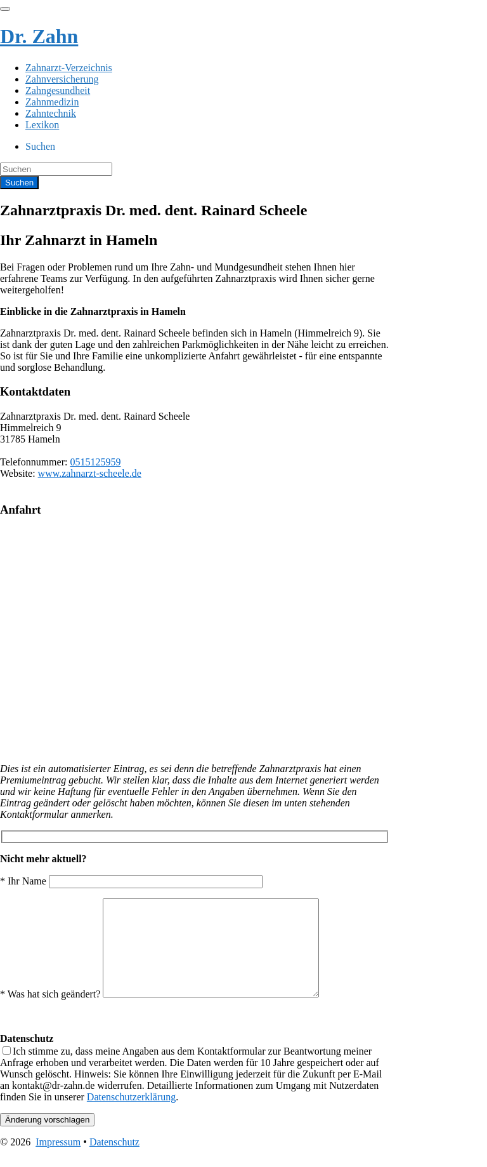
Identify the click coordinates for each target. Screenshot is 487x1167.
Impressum (58, 1161)
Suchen (40, 146)
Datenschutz (114, 1161)
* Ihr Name (131, 881)
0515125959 (95, 462)
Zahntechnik (50, 113)
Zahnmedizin (52, 102)
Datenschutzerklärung (131, 1115)
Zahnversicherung (62, 79)
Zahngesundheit (57, 90)
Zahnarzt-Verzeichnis (68, 67)
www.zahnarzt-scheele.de (89, 473)
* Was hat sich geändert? (172, 1013)
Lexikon (42, 124)
